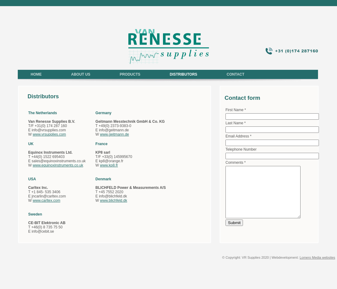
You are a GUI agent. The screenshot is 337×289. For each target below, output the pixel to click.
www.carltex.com (46, 200)
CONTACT (235, 74)
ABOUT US (80, 74)
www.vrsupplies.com (49, 134)
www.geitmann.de (114, 134)
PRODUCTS (130, 74)
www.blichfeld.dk (113, 200)
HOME (36, 74)
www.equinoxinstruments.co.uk (58, 165)
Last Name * (235, 123)
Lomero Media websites (317, 257)
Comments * (235, 162)
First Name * (235, 110)
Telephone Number (240, 149)
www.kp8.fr (109, 165)
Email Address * (238, 136)
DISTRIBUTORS (183, 74)
